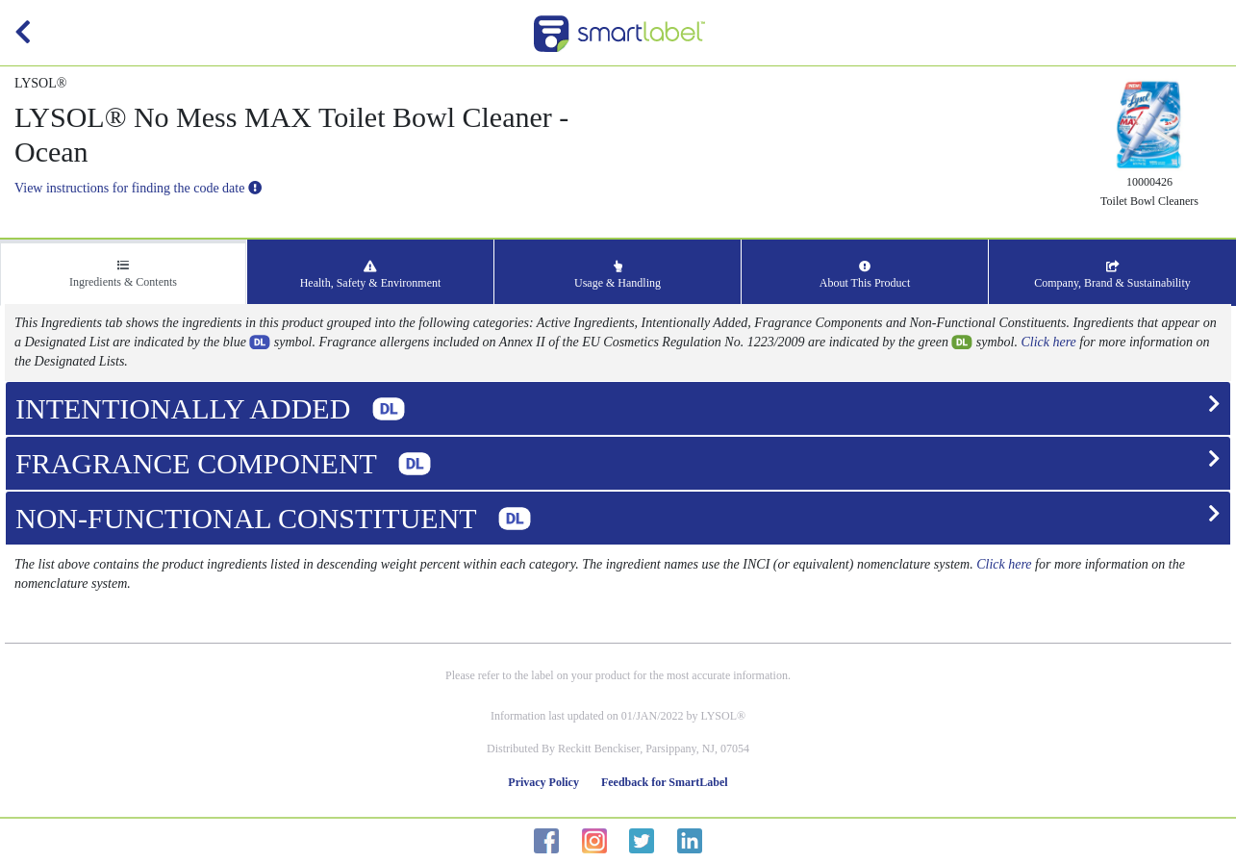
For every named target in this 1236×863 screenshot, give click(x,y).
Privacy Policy (543, 782)
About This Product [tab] (865, 275)
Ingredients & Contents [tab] (123, 274)
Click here (1048, 342)
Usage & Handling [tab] (617, 275)
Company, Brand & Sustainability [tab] (1112, 275)
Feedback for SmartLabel (664, 782)
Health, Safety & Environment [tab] (370, 275)
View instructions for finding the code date (138, 188)
